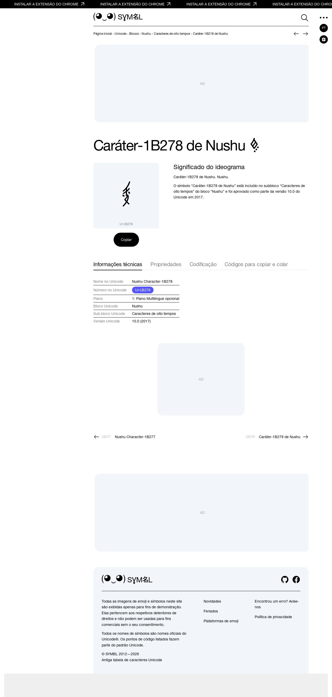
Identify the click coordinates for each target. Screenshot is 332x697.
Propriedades (165, 264)
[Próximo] (305, 34)
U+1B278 (142, 290)
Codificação (203, 264)
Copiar (126, 240)
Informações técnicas (117, 264)
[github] (285, 579)
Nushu (137, 306)
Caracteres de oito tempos (154, 314)
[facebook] (296, 579)
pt (324, 28)
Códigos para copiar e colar (256, 264)
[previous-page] (102, 33)
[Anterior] (296, 34)
